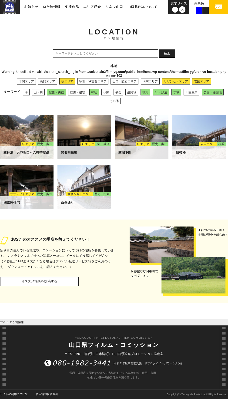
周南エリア (150, 81)
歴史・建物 (77, 92)
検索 (167, 53)
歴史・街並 (56, 92)
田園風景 (191, 92)
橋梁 (145, 92)
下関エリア (26, 81)
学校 (176, 92)
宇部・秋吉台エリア (93, 81)
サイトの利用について (14, 394)
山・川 (38, 92)
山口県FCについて (142, 7)
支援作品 (72, 7)
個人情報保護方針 (47, 394)
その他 (114, 101)
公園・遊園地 (213, 92)
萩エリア (67, 81)
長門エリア (47, 81)
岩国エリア (201, 81)
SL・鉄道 (160, 92)
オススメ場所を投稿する (39, 281)
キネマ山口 (114, 7)
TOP (3, 322)
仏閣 (106, 92)
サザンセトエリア (176, 81)
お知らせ (31, 7)
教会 (118, 92)
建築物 (131, 92)
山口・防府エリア (124, 81)
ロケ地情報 (52, 7)
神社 (94, 92)
